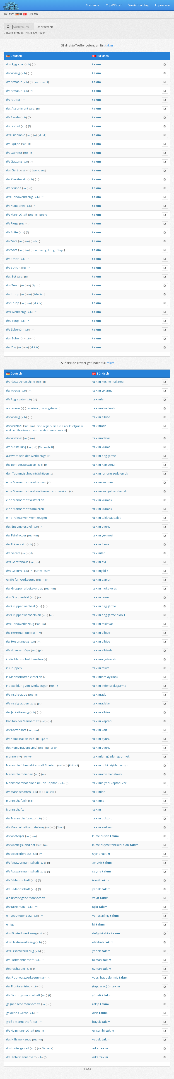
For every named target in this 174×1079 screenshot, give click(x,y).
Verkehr (29, 756)
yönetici (97, 995)
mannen (12, 756)
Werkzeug (39, 170)
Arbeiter (39, 294)
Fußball (73, 765)
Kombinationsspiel (24, 747)
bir (98, 924)
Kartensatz (18, 730)
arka (95, 1048)
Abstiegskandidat (23, 845)
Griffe (10, 579)
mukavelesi (110, 588)
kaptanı (107, 721)
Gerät (15, 170)
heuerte (31, 408)
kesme (106, 382)
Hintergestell (20, 1048)
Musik (42, 135)
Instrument (41, 82)
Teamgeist (19, 473)
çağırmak (110, 659)
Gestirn (17, 571)
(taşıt (95, 986)
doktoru (107, 818)
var (124, 783)
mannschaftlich (16, 801)
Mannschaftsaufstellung (27, 827)
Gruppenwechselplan (26, 615)
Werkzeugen (38, 518)
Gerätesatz (19, 179)
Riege (14, 223)
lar (98, 399)
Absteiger (17, 836)
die (8, 82)
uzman (97, 960)
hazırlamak (119, 491)
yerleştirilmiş (100, 915)
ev (94, 1030)
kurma (106, 447)
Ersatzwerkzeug (23, 951)
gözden (111, 756)
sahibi (100, 1030)
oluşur (124, 765)
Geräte (15, 553)
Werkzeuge (38, 456)
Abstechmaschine (23, 382)
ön (114, 986)
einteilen (36, 677)
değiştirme (109, 456)
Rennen (46, 491)
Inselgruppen (20, 703)
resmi (105, 597)
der (8, 73)
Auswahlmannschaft (25, 871)
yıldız (100, 571)
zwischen (37, 430)
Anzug (15, 73)
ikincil (96, 880)
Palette (18, 518)
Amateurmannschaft (25, 862)
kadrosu (107, 827)
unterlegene (19, 898)
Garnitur (16, 153)
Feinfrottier (18, 535)
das (8, 64)
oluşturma (119, 686)
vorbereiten (60, 491)
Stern (47, 570)
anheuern (13, 408)
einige (10, 924)
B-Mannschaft (20, 880)
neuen (41, 783)
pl (35, 399)
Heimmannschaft (22, 1030)
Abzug (15, 390)
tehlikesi (116, 845)
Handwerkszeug (23, 624)
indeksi (107, 686)
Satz (14, 241)
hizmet (108, 774)
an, (38, 408)
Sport (43, 214)
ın (98, 783)
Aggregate (18, 399)
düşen (105, 836)
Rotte (14, 232)
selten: (39, 570)
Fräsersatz (18, 544)
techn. (35, 241)
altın (95, 1013)
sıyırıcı (96, 854)
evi (104, 562)
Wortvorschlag (138, 5)
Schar (15, 259)
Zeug (15, 321)
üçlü (95, 907)
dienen (28, 774)
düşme (105, 845)
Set (14, 276)
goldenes (12, 1013)
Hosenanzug (20, 641)
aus (59, 426)
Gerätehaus (20, 562)
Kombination (19, 739)
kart (104, 730)
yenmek (108, 482)
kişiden (114, 765)
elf (42, 765)
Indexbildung (15, 686)
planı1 (121, 615)
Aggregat (18, 64)
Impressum (163, 5)
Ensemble (18, 135)
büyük (96, 1022)
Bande (15, 117)
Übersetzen (45, 27)
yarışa (106, 491)
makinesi (118, 382)
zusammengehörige (43, 250)
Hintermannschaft (23, 1057)
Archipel (16, 426)
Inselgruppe (76, 426)
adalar (101, 438)
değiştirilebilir (101, 933)
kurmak (107, 500)
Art (12, 99)
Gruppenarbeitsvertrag (27, 588)
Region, (47, 426)
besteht (61, 430)
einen (32, 783)
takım (105, 668)
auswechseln (15, 456)
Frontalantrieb (21, 986)
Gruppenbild (20, 597)
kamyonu (108, 465)
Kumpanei (18, 206)
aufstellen (37, 500)
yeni (107, 783)
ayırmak (112, 677)
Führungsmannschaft (25, 995)
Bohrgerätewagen (23, 465)
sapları (106, 579)
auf (32, 491)
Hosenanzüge (20, 650)
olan (126, 845)
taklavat (107, 518)
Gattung (16, 161)
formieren (37, 509)
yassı (95, 977)
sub (28, 64)
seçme (96, 871)
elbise (106, 417)
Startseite (92, 5)
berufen (37, 659)
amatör (97, 862)
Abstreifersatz (21, 854)
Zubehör (17, 329)
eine (39, 426)
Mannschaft (19, 214)
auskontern (38, 482)
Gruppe (16, 188)
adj (31, 800)
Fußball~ (50, 792)
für (17, 579)
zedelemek (120, 473)
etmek (118, 774)
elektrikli (98, 942)
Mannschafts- (15, 809)
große (10, 1022)
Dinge (60, 250)
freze (105, 544)
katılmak (109, 408)
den (14, 430)
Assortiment (20, 108)
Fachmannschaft (22, 960)
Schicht (15, 267)
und (8, 430)
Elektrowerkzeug (23, 942)
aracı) (103, 986)
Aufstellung (18, 447)
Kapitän (11, 721)
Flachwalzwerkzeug (25, 977)
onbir (105, 765)
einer (65, 426)
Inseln (52, 430)
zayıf (95, 898)
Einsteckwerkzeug (24, 933)
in (7, 659)
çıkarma (107, 390)
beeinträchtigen (38, 473)
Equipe (15, 144)
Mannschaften (19, 677)
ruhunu (107, 473)
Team (15, 285)
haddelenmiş (109, 977)
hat (43, 408)
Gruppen (15, 668)
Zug (13, 347)
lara (99, 677)
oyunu (106, 526)
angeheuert (52, 408)
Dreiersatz (18, 907)
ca (98, 801)
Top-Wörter (114, 5)
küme (96, 836)
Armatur (16, 82)
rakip (95, 1004)
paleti (117, 518)
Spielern (50, 765)
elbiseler (108, 650)
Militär (37, 303)
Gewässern (24, 430)
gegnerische (14, 1004)
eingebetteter (15, 915)
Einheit (15, 126)
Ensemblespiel (22, 526)
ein (38, 491)
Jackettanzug (20, 712)
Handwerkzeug (22, 197)
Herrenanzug (20, 633)
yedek (96, 889)
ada (99, 426)
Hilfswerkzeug (21, 1039)
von (26, 518)
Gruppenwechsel (23, 606)
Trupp (15, 294)
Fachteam (18, 969)
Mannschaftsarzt (23, 818)
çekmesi (107, 535)
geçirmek (123, 756)
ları (98, 756)
